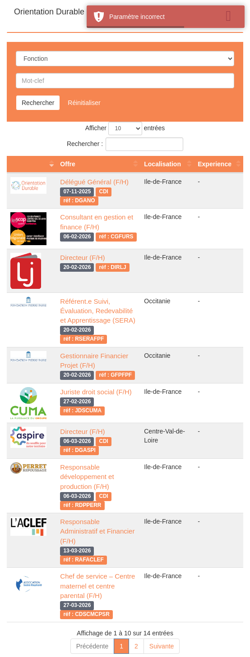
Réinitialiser (84, 102)
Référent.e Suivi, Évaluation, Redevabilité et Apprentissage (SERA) (97, 310)
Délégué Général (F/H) (94, 182)
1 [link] (121, 646)
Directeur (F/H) (82, 257)
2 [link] (136, 646)
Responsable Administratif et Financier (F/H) (97, 531)
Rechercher (38, 102)
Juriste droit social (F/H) (95, 392)
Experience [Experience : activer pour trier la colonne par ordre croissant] (214, 164)
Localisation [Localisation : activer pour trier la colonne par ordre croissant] (162, 164)
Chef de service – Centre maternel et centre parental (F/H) (97, 585)
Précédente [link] (92, 646)
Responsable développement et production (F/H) (87, 476)
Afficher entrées (125, 128)
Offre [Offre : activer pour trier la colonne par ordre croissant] (67, 164)
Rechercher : (125, 144)
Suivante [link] (161, 646)
